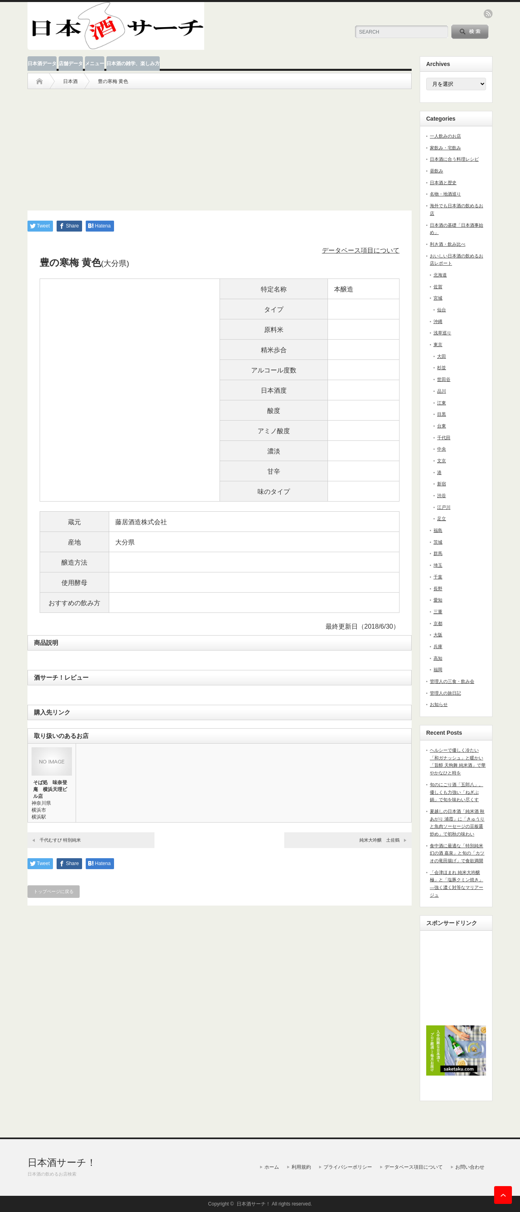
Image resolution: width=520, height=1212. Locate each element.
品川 (441, 391)
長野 (437, 588)
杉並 (441, 367)
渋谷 (441, 495)
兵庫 (437, 646)
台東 (441, 425)
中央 (441, 449)
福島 (437, 530)
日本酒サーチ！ (61, 1162)
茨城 (437, 542)
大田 (441, 356)
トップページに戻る (54, 891)
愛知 (437, 599)
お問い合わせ (469, 1167)
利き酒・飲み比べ (447, 244)
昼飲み (436, 170)
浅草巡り (442, 332)
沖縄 (437, 321)
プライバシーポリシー (347, 1167)
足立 (441, 518)
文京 (441, 460)
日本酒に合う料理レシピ (454, 159)
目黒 (441, 414)
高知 (437, 658)
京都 (437, 623)
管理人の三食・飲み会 (452, 681)
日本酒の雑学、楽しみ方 (133, 63)
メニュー (94, 63)
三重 (437, 611)
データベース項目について (361, 250)
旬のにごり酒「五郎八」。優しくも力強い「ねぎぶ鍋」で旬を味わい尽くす (456, 792)
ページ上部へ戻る (503, 1195)
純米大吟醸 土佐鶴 (379, 840)
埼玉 (437, 565)
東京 (437, 344)
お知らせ (439, 704)
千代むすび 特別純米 (60, 840)
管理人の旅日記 (445, 693)
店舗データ (71, 63)
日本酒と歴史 (443, 182)
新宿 (441, 483)
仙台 (441, 309)
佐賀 (437, 286)
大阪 (437, 634)
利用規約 (301, 1167)
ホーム (271, 1167)
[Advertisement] (219, 145)
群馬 (437, 553)
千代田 (443, 437)
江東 (441, 402)
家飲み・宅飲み (445, 147)
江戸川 (443, 507)
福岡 (437, 669)
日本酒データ (42, 63)
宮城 (437, 298)
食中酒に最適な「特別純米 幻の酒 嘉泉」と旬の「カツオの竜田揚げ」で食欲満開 (457, 853)
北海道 (440, 274)
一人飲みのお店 (445, 136)
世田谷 (443, 379)
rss (488, 13)
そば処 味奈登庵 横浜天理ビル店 (50, 789)
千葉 (437, 576)
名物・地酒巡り (445, 193)
